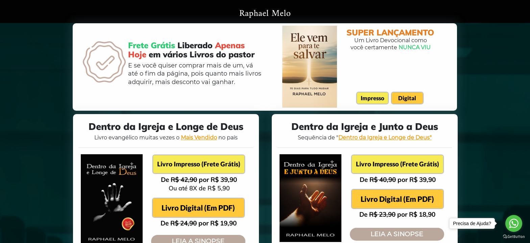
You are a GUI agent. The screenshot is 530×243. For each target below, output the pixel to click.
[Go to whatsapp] (513, 223)
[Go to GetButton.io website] (514, 236)
